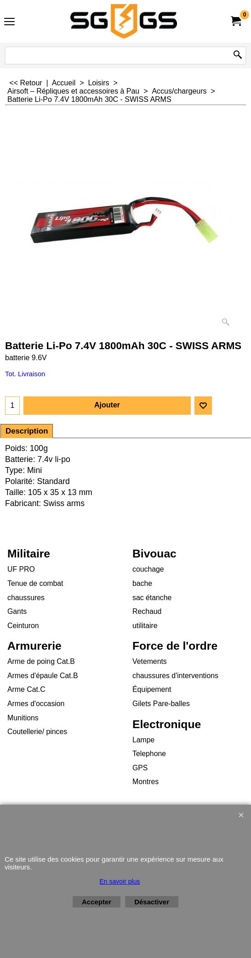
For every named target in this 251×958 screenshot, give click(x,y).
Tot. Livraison (25, 374)
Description (27, 431)
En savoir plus (120, 881)
